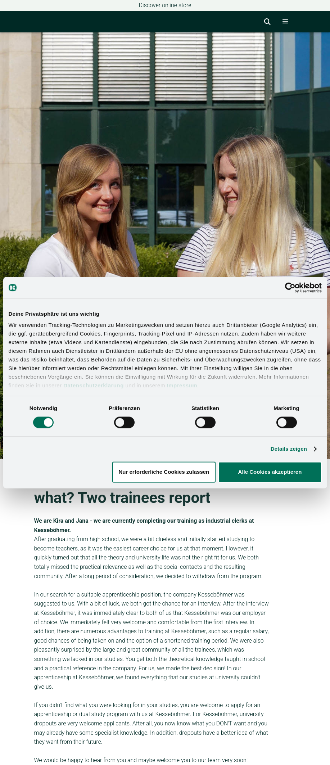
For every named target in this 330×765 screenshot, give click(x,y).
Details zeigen (289, 449)
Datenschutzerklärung (93, 385)
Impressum (182, 385)
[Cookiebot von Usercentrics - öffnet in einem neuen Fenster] (290, 287)
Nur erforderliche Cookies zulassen (163, 472)
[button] (285, 21)
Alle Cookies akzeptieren (270, 472)
